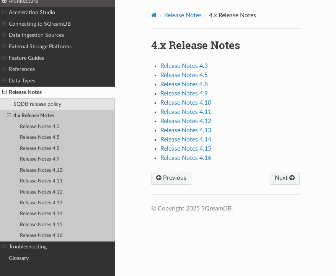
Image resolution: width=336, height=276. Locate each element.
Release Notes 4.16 (41, 235)
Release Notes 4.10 (41, 170)
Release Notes (22, 92)
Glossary (19, 258)
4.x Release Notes (30, 115)
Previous (171, 178)
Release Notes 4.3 (40, 126)
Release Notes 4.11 (41, 181)
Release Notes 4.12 (41, 192)
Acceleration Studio (28, 12)
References (18, 69)
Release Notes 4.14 (41, 213)
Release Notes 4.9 (40, 159)
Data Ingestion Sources (33, 35)
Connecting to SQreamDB (36, 24)
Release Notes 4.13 (41, 202)
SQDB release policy (37, 104)
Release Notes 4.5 (40, 137)
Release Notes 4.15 (41, 224)
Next (285, 178)
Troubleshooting (24, 246)
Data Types (18, 80)
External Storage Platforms (37, 46)
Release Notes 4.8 (40, 148)
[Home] (154, 15)
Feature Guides (23, 58)
